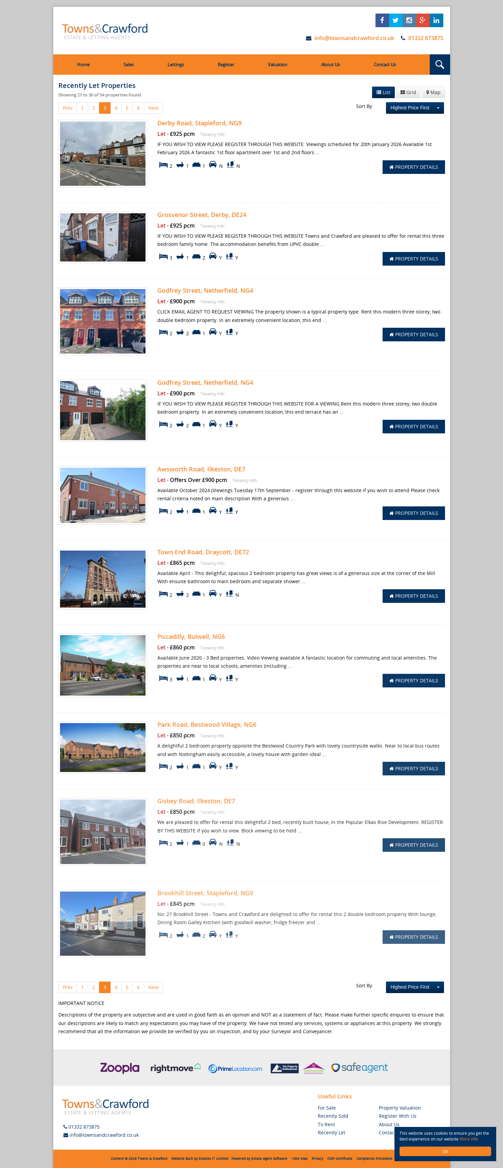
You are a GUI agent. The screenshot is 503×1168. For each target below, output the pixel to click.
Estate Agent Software (269, 1158)
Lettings (176, 64)
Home (83, 64)
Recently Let (331, 1132)
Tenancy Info (212, 134)
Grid (408, 92)
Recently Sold (333, 1116)
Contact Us (385, 64)
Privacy (317, 1158)
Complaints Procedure (374, 1158)
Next (153, 108)
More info (469, 1139)
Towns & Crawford (152, 1158)
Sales (128, 64)
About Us (330, 64)
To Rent (326, 1124)
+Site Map (299, 1158)
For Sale (327, 1107)
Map (433, 92)
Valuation (277, 64)
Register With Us (398, 1116)
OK (445, 1151)
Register (226, 64)
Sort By (364, 106)
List (383, 92)
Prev (68, 108)
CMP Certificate (339, 1158)
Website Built (182, 1158)
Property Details (413, 167)
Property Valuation (400, 1107)
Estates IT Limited (213, 1158)
